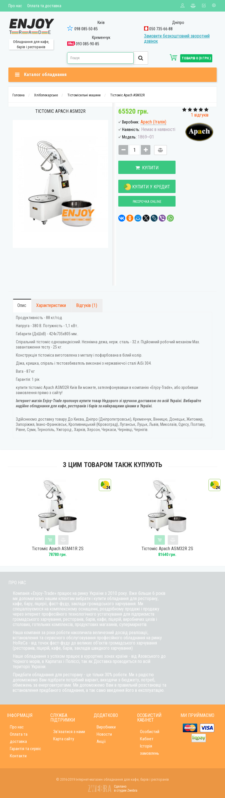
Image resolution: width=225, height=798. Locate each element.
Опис (21, 305)
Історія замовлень (149, 749)
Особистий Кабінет (149, 735)
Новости (104, 734)
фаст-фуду (59, 603)
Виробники (106, 727)
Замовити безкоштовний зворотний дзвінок (177, 38)
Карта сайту (63, 738)
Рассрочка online (146, 202)
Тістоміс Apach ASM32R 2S (167, 548)
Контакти (18, 755)
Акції (101, 741)
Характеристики (51, 305)
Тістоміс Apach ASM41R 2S (58, 548)
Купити (146, 168)
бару (28, 603)
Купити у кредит (146, 187)
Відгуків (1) (86, 305)
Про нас (15, 5)
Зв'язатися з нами (69, 731)
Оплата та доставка (44, 5)
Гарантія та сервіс (25, 748)
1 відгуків (200, 115)
